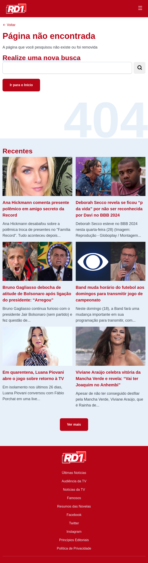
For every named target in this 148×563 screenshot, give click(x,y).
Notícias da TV (74, 489)
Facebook (74, 515)
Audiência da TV (74, 481)
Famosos (74, 498)
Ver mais (74, 424)
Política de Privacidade (74, 548)
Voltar (9, 25)
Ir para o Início (21, 85)
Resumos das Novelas (74, 506)
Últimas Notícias (74, 473)
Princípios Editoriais (74, 540)
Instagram (73, 531)
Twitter (74, 523)
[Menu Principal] (140, 8)
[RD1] (16, 8)
